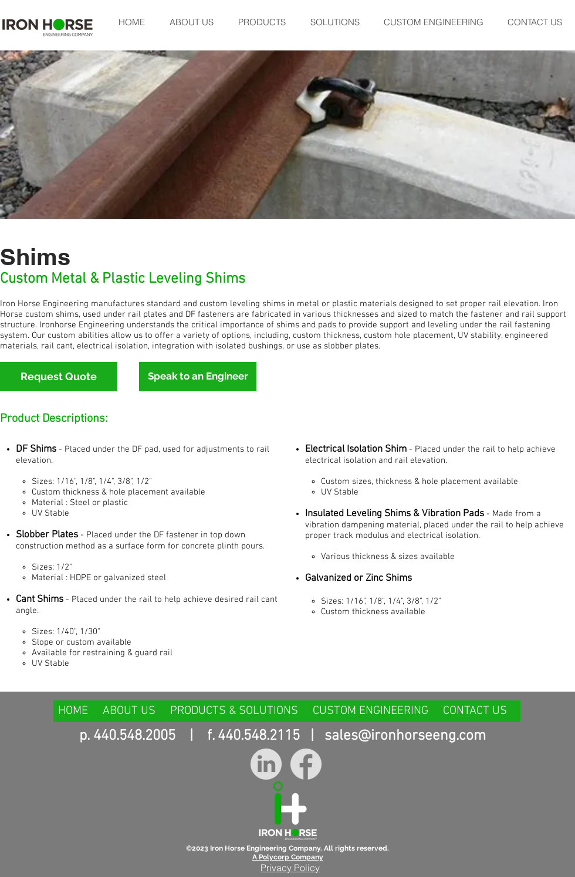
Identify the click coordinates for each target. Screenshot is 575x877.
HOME (74, 711)
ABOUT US (129, 711)
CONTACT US (475, 711)
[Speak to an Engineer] (197, 376)
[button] (261, 22)
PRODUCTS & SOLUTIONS (234, 711)
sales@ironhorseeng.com (405, 736)
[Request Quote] (58, 376)
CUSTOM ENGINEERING (370, 711)
